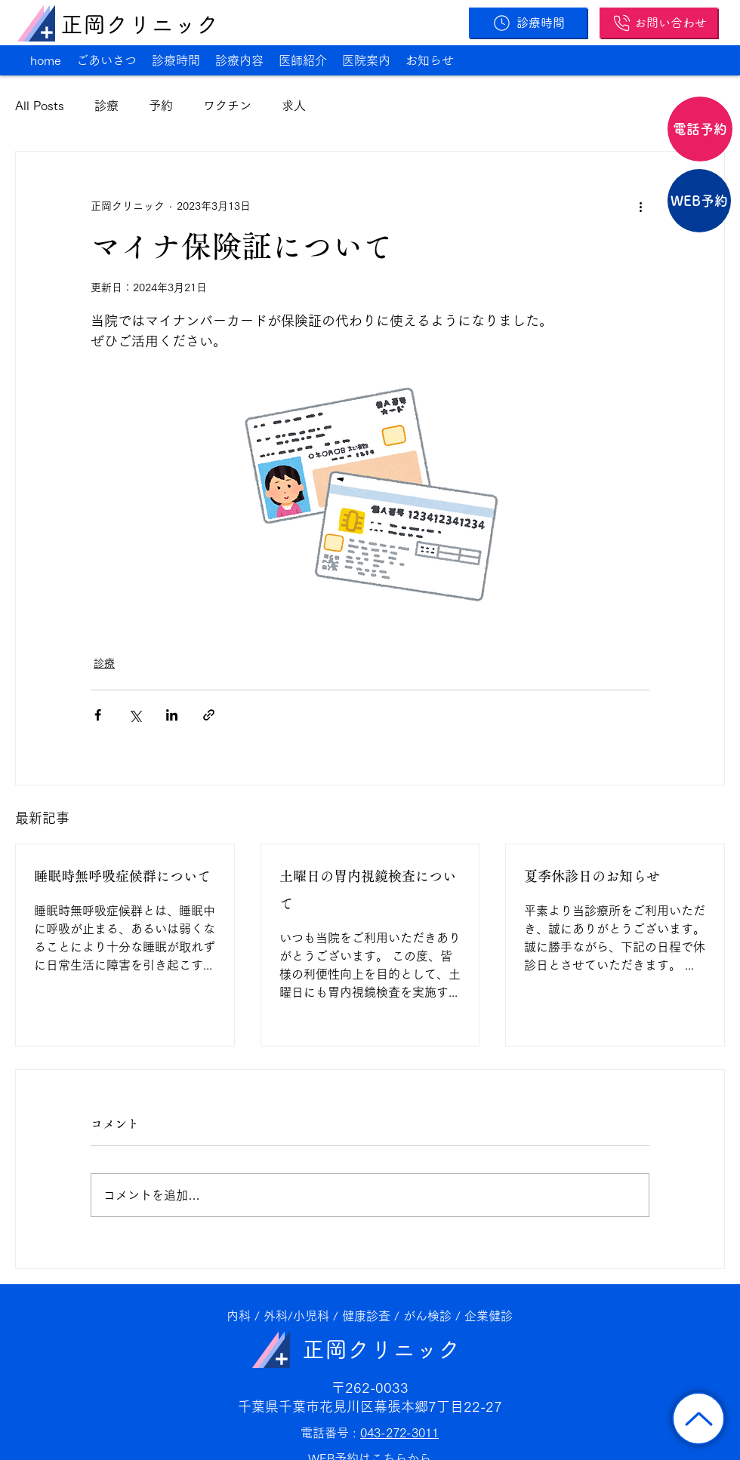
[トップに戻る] (698, 1418)
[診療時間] (528, 23)
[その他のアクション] (640, 206)
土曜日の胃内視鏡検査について (367, 890)
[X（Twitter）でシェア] (135, 715)
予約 (161, 106)
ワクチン (227, 106)
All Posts (39, 106)
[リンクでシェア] (209, 715)
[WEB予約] (699, 200)
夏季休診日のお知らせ (592, 876)
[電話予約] (700, 129)
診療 (106, 106)
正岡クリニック (139, 24)
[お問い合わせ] (658, 23)
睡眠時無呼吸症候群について (122, 876)
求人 (294, 106)
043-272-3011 (399, 1433)
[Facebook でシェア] (98, 715)
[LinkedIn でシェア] (172, 715)
